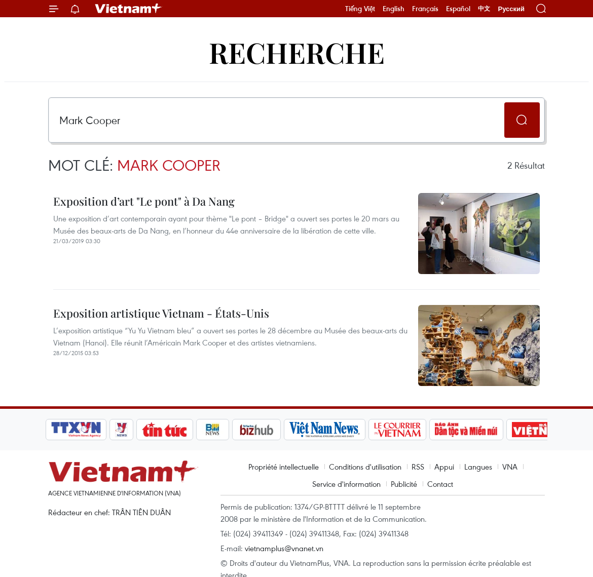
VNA (509, 466)
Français (425, 8)
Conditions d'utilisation (365, 466)
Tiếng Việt (360, 8)
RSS (418, 466)
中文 (484, 8)
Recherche (297, 52)
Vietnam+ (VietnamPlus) (129, 8)
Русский (511, 9)
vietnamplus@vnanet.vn (284, 548)
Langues (478, 466)
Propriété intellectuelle (283, 466)
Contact (440, 484)
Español (458, 8)
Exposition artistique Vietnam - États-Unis (161, 313)
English (393, 8)
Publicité (404, 484)
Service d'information (346, 484)
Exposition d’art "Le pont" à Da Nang (144, 201)
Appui (444, 466)
